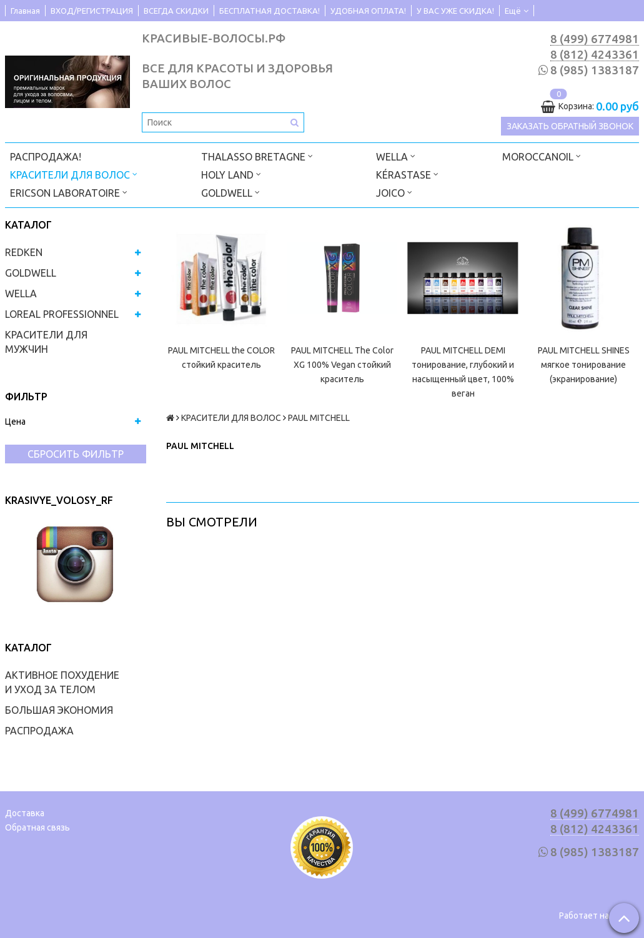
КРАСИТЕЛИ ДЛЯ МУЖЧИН (46, 342)
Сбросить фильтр (75, 454)
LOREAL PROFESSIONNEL (62, 314)
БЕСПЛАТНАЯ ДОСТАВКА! (269, 10)
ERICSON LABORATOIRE (68, 192)
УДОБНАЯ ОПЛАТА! (368, 10)
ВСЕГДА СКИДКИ (176, 10)
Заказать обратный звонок (570, 126)
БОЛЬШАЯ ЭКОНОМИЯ (59, 710)
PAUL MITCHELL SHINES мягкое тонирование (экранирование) (584, 364)
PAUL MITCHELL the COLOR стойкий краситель (221, 357)
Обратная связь (37, 827)
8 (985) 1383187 (594, 70)
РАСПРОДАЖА (39, 730)
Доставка (24, 813)
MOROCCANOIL (541, 156)
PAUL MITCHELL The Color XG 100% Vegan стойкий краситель (342, 364)
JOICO (394, 192)
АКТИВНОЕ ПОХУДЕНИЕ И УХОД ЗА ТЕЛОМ (62, 682)
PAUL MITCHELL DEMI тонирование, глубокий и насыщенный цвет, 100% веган (463, 371)
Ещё (516, 10)
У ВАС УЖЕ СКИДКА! (455, 10)
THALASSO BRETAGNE (257, 156)
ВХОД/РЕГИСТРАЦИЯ (92, 10)
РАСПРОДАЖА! (45, 156)
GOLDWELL (230, 192)
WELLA (395, 156)
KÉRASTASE (407, 174)
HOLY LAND (231, 174)
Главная (25, 10)
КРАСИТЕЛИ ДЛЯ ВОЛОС (73, 174)
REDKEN (23, 252)
